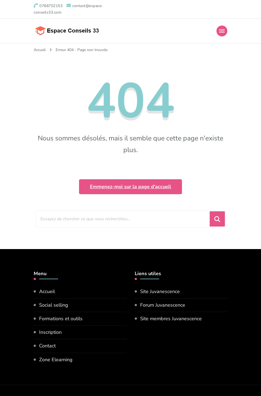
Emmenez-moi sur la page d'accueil (130, 186)
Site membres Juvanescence (171, 318)
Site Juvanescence (160, 291)
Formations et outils (61, 318)
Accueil (47, 291)
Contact (47, 345)
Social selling (53, 305)
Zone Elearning (56, 359)
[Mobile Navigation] (221, 31)
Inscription (50, 332)
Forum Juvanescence (162, 305)
